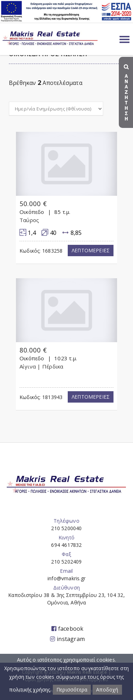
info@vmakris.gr (66, 578)
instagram (67, 639)
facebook (67, 628)
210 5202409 (66, 561)
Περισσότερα (71, 689)
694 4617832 (66, 545)
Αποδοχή (107, 689)
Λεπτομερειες (91, 250)
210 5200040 (66, 528)
